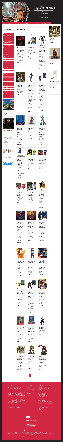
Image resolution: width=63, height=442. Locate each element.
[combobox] (40, 33)
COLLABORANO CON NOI (44, 23)
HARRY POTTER (6, 59)
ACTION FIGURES (7, 33)
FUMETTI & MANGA (7, 49)
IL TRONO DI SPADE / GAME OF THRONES (7, 67)
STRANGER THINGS (7, 89)
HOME (4, 23)
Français (32, 430)
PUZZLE (5, 83)
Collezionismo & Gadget (7, 79)
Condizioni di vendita (31, 392)
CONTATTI (27, 23)
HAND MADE (6, 91)
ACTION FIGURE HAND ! (7, 36)
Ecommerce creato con (31, 436)
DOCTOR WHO (6, 45)
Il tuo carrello (30, 389)
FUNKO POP (6, 52)
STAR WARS (5, 87)
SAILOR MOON (6, 85)
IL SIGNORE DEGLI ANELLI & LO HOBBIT (7, 62)
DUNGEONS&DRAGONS (8, 93)
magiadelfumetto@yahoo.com (31, 434)
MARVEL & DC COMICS (20, 26)
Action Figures (29, 26)
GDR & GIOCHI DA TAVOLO (7, 57)
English (28, 430)
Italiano (37, 430)
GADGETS (5, 54)
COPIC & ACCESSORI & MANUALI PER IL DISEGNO (8, 42)
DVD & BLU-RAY (6, 47)
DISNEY (5, 39)
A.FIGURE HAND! (17, 23)
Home (28, 387)
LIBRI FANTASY (6, 70)
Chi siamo (29, 393)
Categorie (29, 388)
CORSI (33, 23)
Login (9, 23)
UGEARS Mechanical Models (7, 96)
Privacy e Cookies (31, 390)
